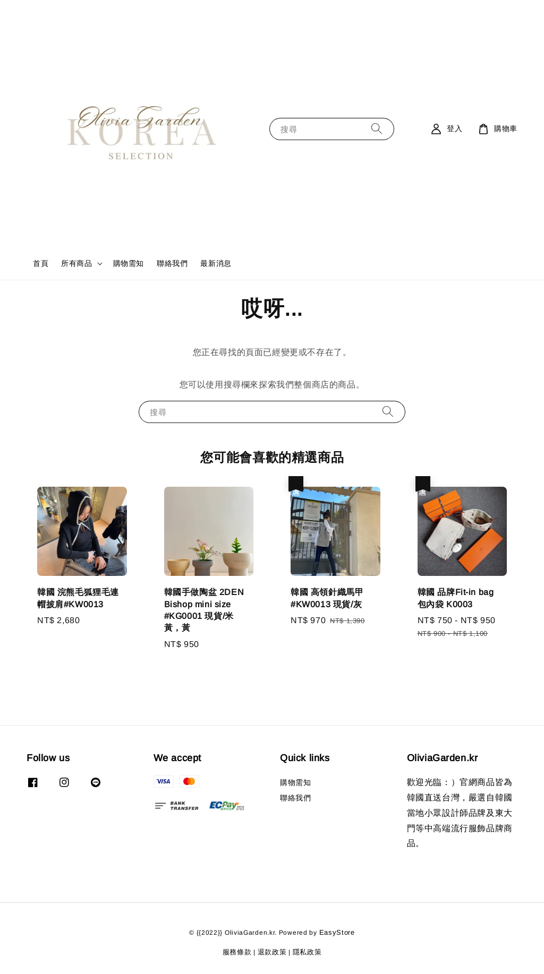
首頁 (40, 263)
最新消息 (215, 263)
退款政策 (272, 952)
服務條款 (237, 952)
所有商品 (76, 263)
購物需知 (128, 263)
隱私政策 (307, 952)
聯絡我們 (172, 263)
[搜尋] (377, 128)
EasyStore (337, 932)
